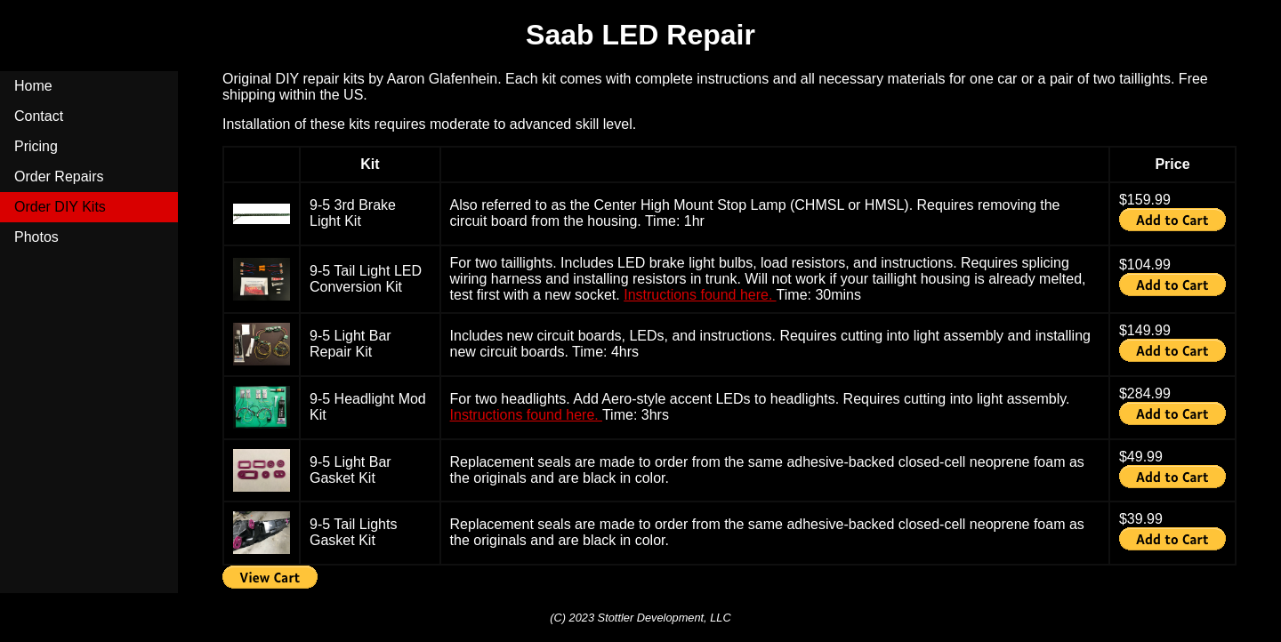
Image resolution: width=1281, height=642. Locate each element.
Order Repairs (58, 176)
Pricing (36, 146)
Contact (38, 116)
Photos (36, 237)
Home (33, 85)
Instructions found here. (700, 294)
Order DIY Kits (60, 206)
